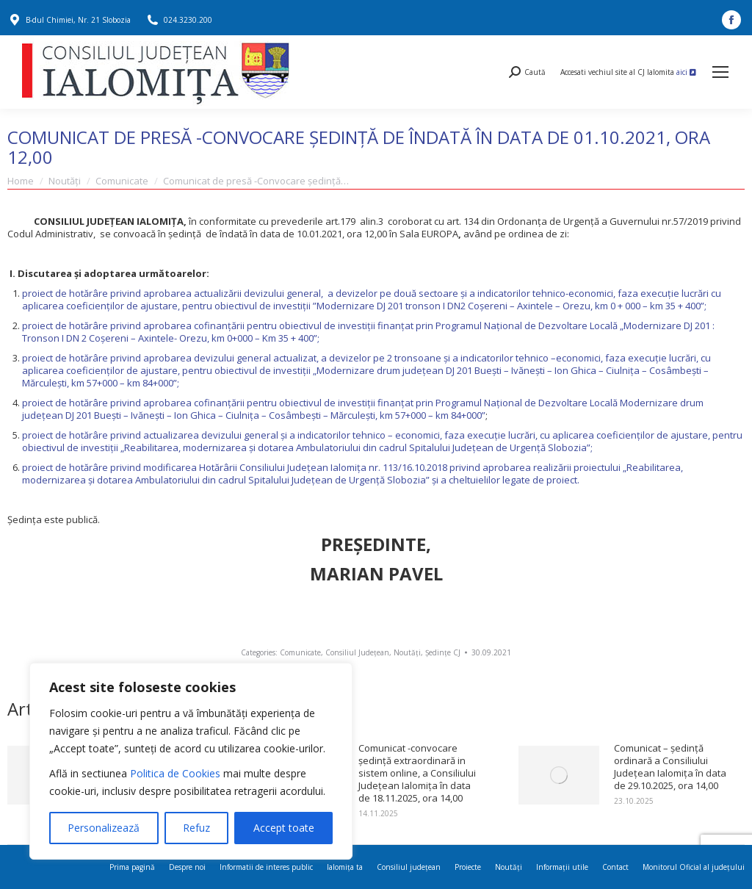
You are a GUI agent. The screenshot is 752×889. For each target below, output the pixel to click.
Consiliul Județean (357, 652)
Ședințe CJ (442, 652)
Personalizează (104, 828)
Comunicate (300, 652)
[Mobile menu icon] (720, 72)
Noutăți (407, 652)
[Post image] (558, 775)
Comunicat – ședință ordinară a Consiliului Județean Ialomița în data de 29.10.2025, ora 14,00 (670, 767)
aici (686, 72)
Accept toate (283, 828)
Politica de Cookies (175, 773)
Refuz (196, 828)
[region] (190, 761)
